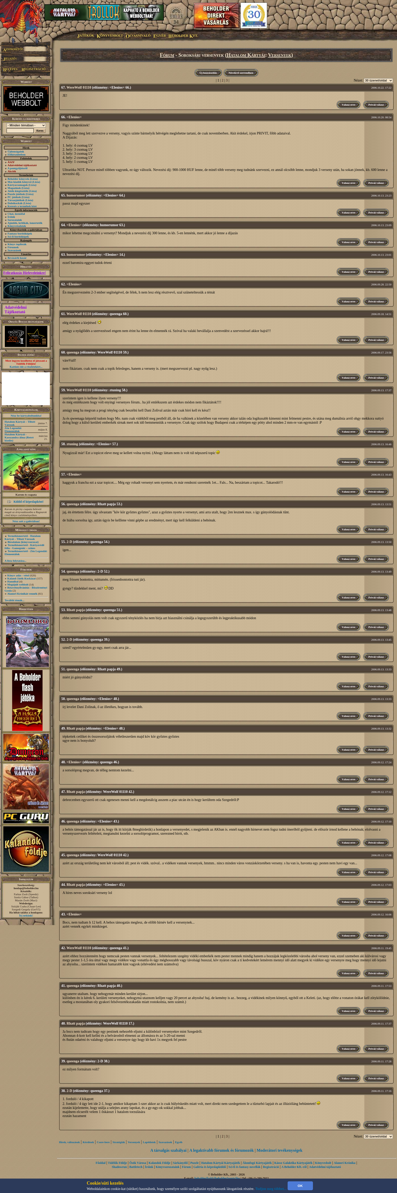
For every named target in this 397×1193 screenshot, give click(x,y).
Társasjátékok (16, 200)
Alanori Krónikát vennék (22, 593)
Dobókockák (15, 203)
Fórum (167, 55)
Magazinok (14, 187)
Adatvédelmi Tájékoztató (16, 309)
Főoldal (101, 1163)
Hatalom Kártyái (246, 55)
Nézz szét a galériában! (26, 521)
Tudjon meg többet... (271, 1189)
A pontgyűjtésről (18, 168)
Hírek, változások (69, 1142)
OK (300, 1186)
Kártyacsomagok (18, 184)
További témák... (14, 600)
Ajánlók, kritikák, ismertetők (25, 222)
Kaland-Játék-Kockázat (21, 578)
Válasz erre (348, 104)
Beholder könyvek (18, 178)
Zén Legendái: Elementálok (13, 429)
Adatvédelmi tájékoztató (325, 1167)
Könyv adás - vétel (18, 575)
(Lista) (34, 178)
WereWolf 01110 (79, 87)
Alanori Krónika (344, 1163)
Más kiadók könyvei (20, 181)
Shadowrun (119, 1167)
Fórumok (13, 247)
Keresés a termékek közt (22, 206)
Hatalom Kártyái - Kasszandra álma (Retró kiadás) (19, 437)
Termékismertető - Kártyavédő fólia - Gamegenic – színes (24, 546)
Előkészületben (17, 154)
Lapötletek (149, 1142)
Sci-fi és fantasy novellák (244, 1167)
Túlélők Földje (117, 1163)
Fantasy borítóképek (20, 233)
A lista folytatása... (15, 560)
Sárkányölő (180, 1163)
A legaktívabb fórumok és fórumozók (221, 1150)
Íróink (11, 216)
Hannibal (12, 581)
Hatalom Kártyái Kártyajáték (220, 1163)
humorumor (76, 195)
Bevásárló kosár (17, 257)
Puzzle (194, 1163)
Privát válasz (376, 104)
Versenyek (279, 55)
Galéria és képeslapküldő (209, 1167)
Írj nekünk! (26, 915)
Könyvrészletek (17, 225)
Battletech (136, 1167)
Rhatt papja (76, 610)
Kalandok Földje (159, 1163)
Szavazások (14, 250)
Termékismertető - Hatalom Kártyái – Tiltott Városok (23, 537)
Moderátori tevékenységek (279, 1150)
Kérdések (88, 1142)
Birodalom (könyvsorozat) (23, 541)
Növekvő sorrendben (241, 72)
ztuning (72, 444)
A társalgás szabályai (168, 1150)
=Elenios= (74, 117)
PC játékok (14, 197)
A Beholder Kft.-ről (294, 1167)
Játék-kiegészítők (18, 190)
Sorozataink (15, 219)
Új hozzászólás (208, 72)
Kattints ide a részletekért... (26, 366)
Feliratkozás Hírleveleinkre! (24, 273)
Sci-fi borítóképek (18, 236)
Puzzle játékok (16, 193)
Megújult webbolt (17, 584)
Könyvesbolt (323, 1163)
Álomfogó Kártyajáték (257, 1163)
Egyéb (178, 1142)
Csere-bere (103, 1142)
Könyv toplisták (17, 244)
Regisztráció (271, 1167)
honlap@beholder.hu (26, 888)
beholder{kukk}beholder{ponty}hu (217, 1178)
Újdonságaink (16, 151)
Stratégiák (118, 1142)
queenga (73, 352)
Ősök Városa (137, 1163)
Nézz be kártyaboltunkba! (26, 415)
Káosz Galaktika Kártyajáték (293, 1163)
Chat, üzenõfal (16, 213)
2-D (69, 542)
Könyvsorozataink (168, 1167)
